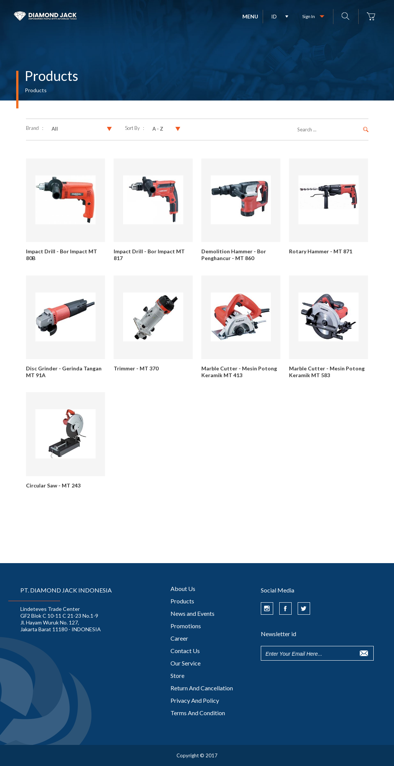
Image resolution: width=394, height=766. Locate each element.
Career (179, 638)
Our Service (185, 663)
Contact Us (185, 650)
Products (182, 601)
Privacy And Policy (194, 700)
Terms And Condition (197, 712)
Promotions (185, 625)
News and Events (192, 613)
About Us (182, 588)
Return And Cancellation (201, 687)
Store (177, 675)
